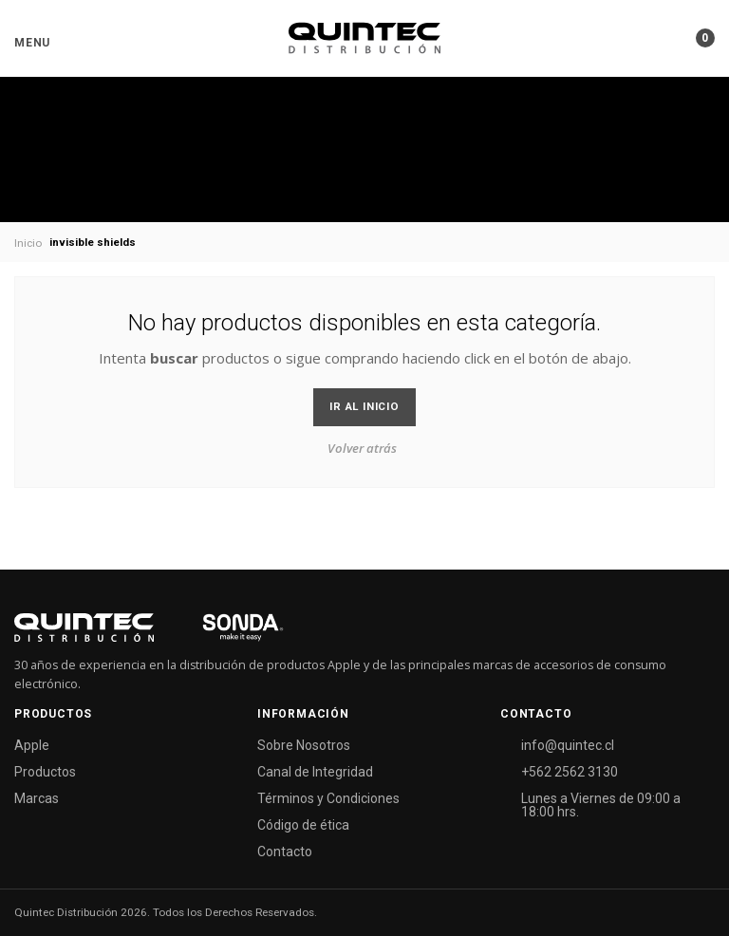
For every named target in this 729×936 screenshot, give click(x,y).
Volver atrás (362, 448)
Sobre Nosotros (303, 745)
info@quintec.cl (567, 745)
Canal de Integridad (315, 771)
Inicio (28, 243)
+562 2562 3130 (569, 771)
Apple (31, 745)
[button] (32, 42)
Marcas (36, 798)
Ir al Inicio (364, 406)
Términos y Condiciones (328, 798)
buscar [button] (174, 357)
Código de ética (303, 825)
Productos (45, 771)
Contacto (284, 851)
